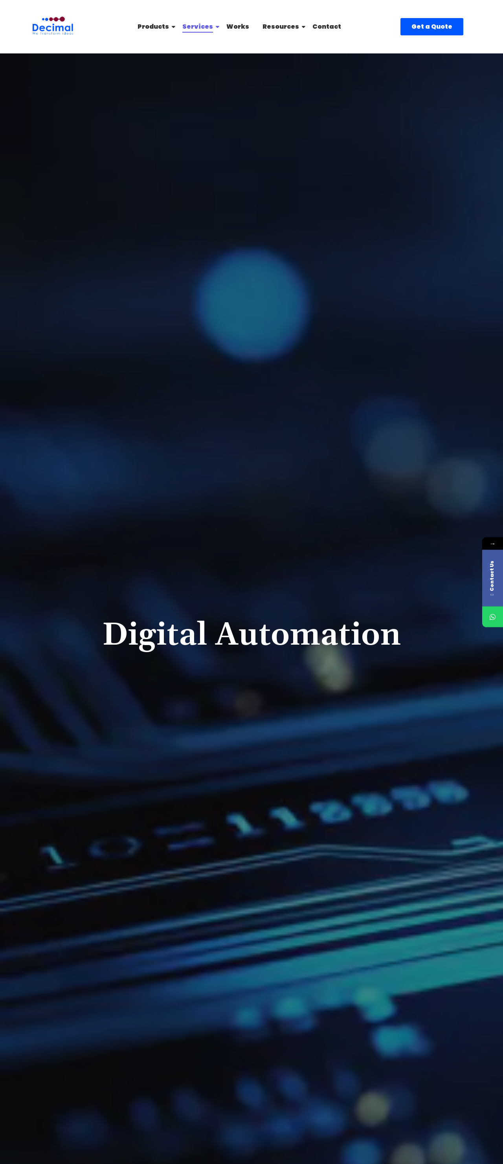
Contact (326, 26)
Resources (282, 26)
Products (155, 26)
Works (237, 26)
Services (199, 26)
